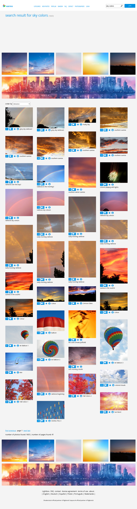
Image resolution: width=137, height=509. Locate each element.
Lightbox (45, 491)
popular (53, 6)
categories (37, 6)
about (91, 491)
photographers (79, 6)
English (46, 494)
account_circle (18, 129)
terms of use (83, 491)
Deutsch (54, 494)
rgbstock (7, 6)
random (60, 6)
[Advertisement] (68, 35)
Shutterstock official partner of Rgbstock (56, 500)
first (7, 430)
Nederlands (89, 494)
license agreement (69, 491)
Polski (70, 494)
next (25, 430)
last (28, 430)
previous (12, 430)
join (130, 6)
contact (70, 6)
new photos (45, 6)
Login (87, 6)
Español (62, 494)
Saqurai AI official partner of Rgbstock (82, 500)
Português (78, 494)
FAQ (65, 6)
